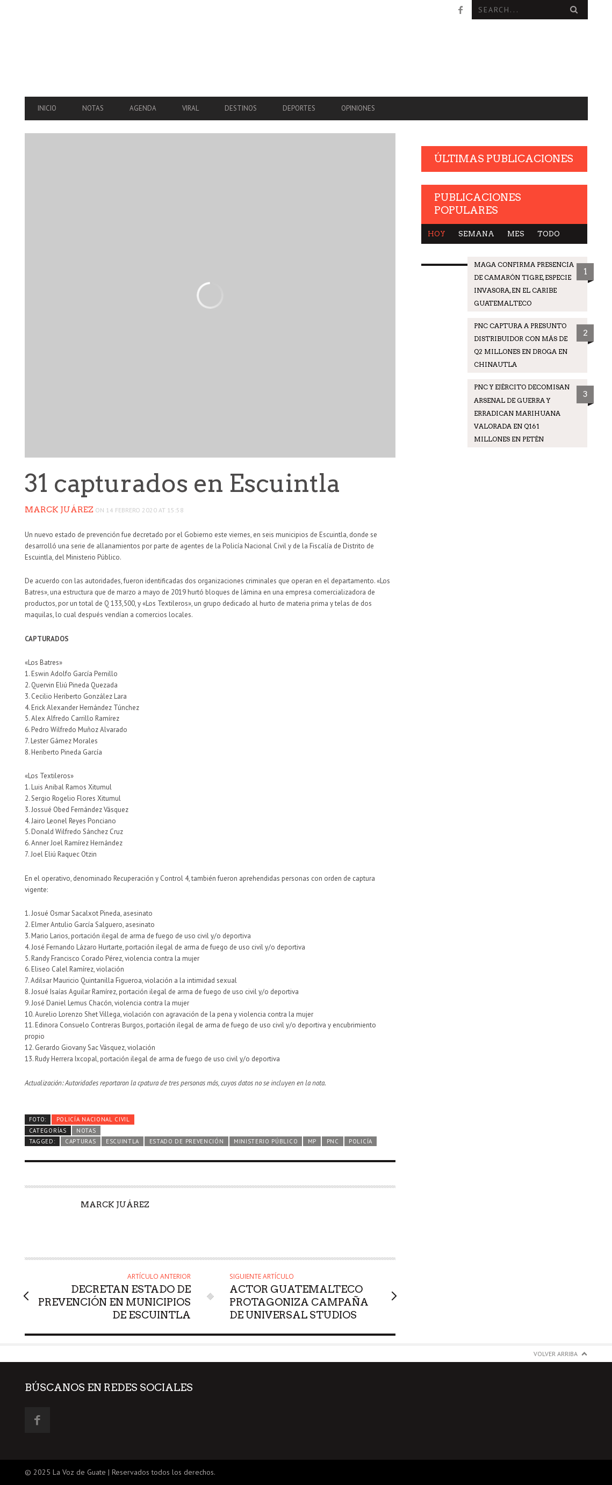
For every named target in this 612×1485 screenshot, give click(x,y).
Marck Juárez (59, 510)
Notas (93, 108)
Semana (476, 234)
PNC (333, 1141)
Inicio (47, 108)
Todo (548, 234)
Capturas (80, 1141)
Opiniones (358, 108)
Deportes (299, 108)
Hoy (436, 234)
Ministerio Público (266, 1141)
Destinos (241, 108)
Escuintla (122, 1141)
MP (312, 1141)
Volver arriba (556, 1354)
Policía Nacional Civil (93, 1119)
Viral (190, 108)
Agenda (142, 108)
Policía (360, 1141)
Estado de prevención (186, 1141)
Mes (515, 234)
